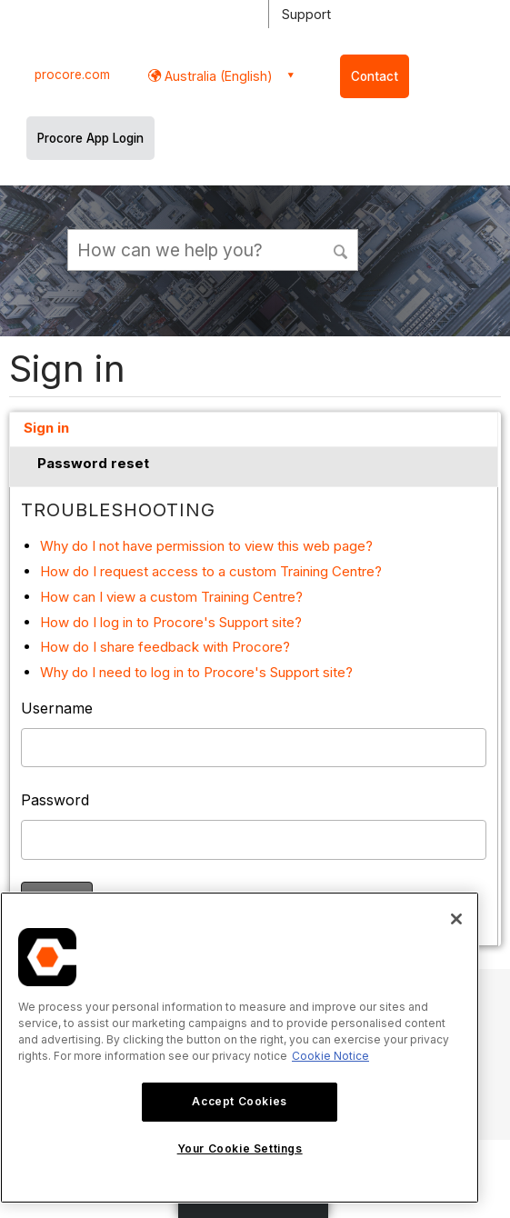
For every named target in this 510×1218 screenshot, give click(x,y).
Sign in (46, 427)
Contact (374, 76)
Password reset (93, 463)
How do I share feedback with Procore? (165, 646)
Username (57, 708)
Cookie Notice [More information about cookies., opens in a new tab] (330, 1056)
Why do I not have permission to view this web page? (206, 545)
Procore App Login (90, 138)
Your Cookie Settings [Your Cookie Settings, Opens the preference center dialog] (240, 1148)
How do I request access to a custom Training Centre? (211, 571)
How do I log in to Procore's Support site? (171, 622)
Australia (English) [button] (217, 76)
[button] (342, 249)
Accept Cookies (239, 1101)
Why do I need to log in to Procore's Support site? (196, 672)
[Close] (456, 919)
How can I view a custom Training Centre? (171, 596)
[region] (239, 1047)
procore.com (72, 74)
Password (55, 800)
